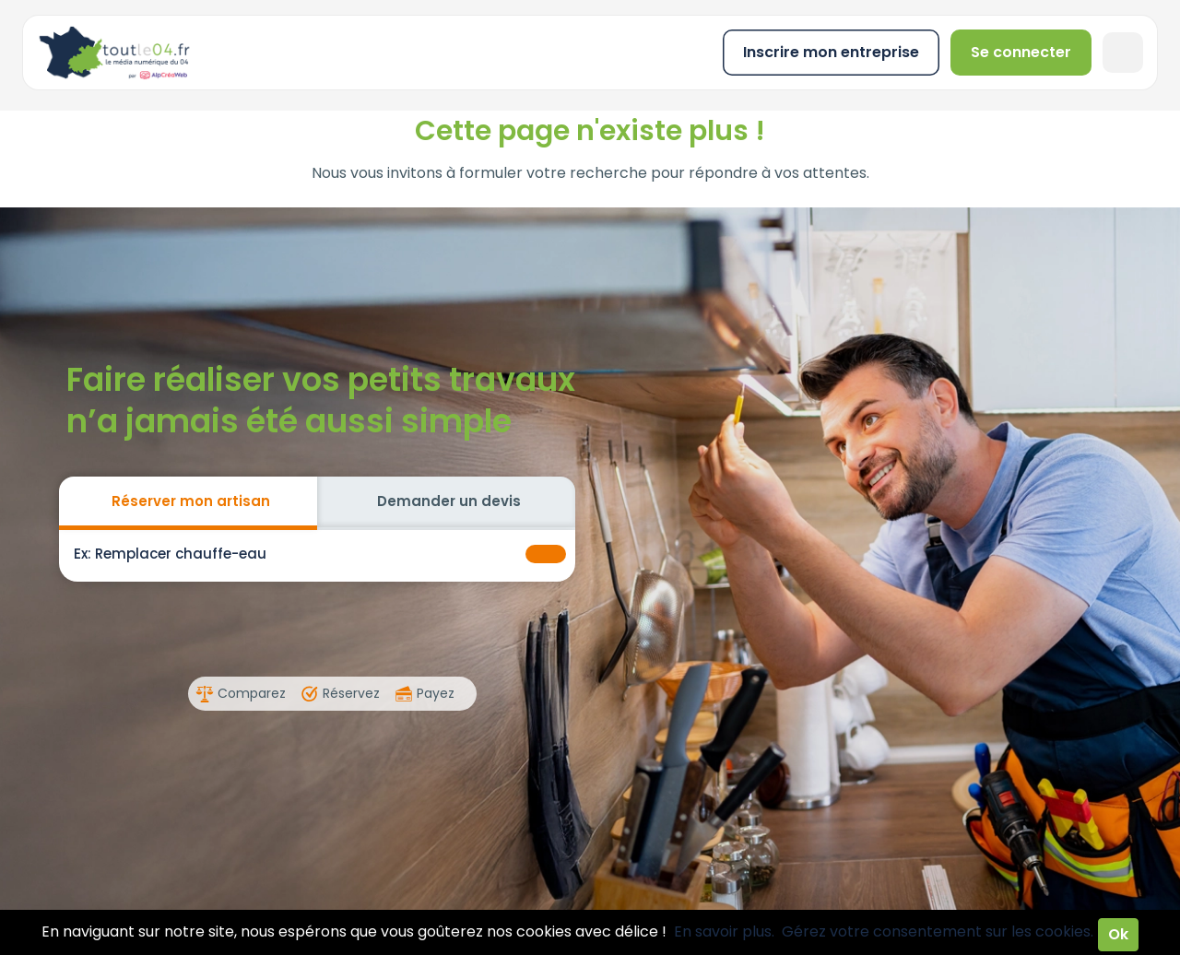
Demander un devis (449, 501)
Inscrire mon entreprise (831, 52)
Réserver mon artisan (191, 501)
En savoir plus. (724, 931)
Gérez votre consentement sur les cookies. (937, 931)
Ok (1118, 934)
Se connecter (1021, 52)
